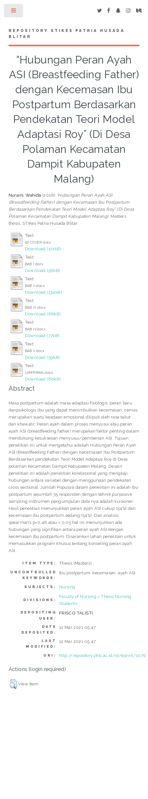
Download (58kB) (42, 270)
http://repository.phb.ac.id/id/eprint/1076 (102, 655)
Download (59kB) (42, 357)
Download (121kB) (43, 248)
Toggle (14, 12)
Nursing (67, 586)
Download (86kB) (43, 378)
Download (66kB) (43, 313)
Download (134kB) (43, 292)
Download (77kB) (42, 335)
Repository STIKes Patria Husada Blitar (67, 33)
